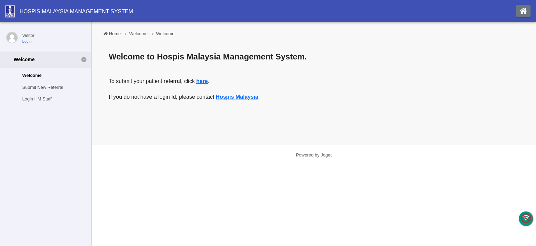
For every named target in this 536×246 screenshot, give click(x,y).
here (202, 81)
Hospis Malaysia (237, 97)
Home (115, 33)
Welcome (138, 33)
